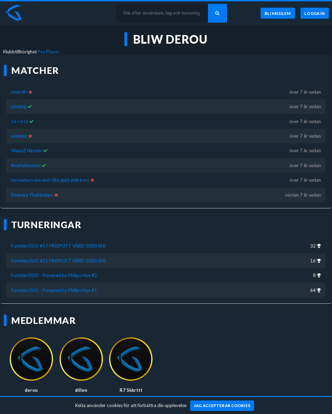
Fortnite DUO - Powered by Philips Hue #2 (54, 275)
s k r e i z (19, 121)
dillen (81, 390)
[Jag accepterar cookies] (222, 405)
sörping (18, 106)
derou (31, 390)
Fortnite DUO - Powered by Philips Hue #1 (54, 290)
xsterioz (19, 136)
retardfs (19, 92)
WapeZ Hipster (26, 150)
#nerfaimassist (26, 165)
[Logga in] (314, 13)
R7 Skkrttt (131, 390)
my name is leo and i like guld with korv (50, 180)
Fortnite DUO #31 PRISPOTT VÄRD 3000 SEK (58, 261)
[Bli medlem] (278, 13)
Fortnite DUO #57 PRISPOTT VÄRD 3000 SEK (58, 246)
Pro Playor (48, 51)
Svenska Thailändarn (32, 195)
